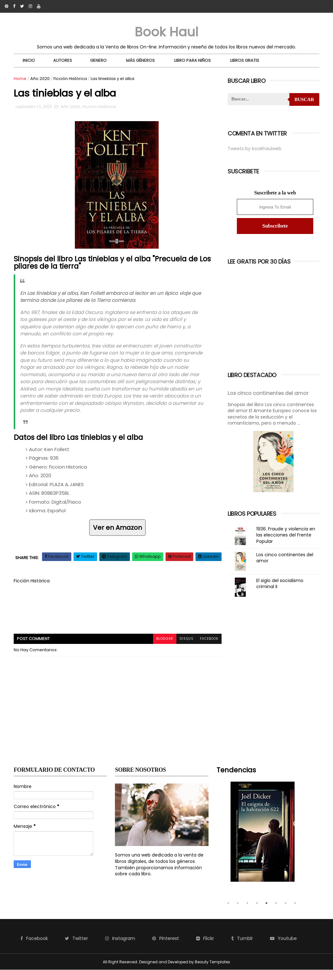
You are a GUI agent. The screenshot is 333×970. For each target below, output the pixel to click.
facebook (209, 638)
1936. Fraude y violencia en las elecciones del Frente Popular (285, 535)
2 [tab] (238, 903)
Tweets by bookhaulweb (254, 148)
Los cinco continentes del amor (268, 393)
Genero (98, 60)
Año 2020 (40, 79)
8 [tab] (295, 903)
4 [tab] (257, 903)
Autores (62, 60)
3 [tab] (247, 903)
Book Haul (166, 32)
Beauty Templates (212, 962)
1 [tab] (228, 903)
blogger (164, 638)
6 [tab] (276, 903)
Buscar (304, 99)
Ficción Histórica (70, 79)
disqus (187, 638)
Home (20, 79)
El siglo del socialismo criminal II (279, 583)
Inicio (29, 60)
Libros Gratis (244, 60)
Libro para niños (192, 60)
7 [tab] (285, 903)
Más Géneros (140, 60)
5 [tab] (266, 903)
